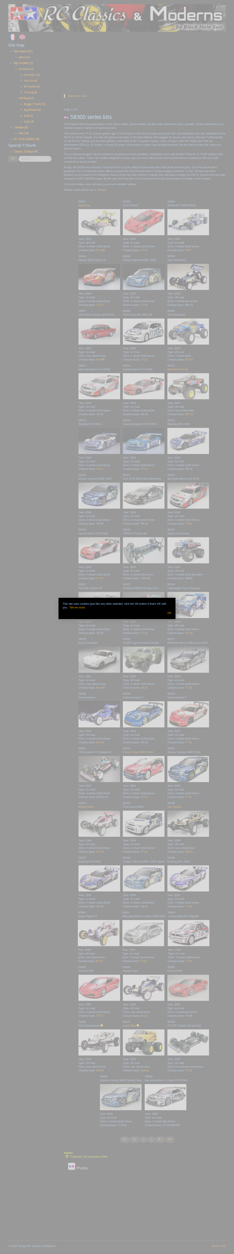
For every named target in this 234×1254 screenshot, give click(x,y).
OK (169, 612)
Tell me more (77, 607)
